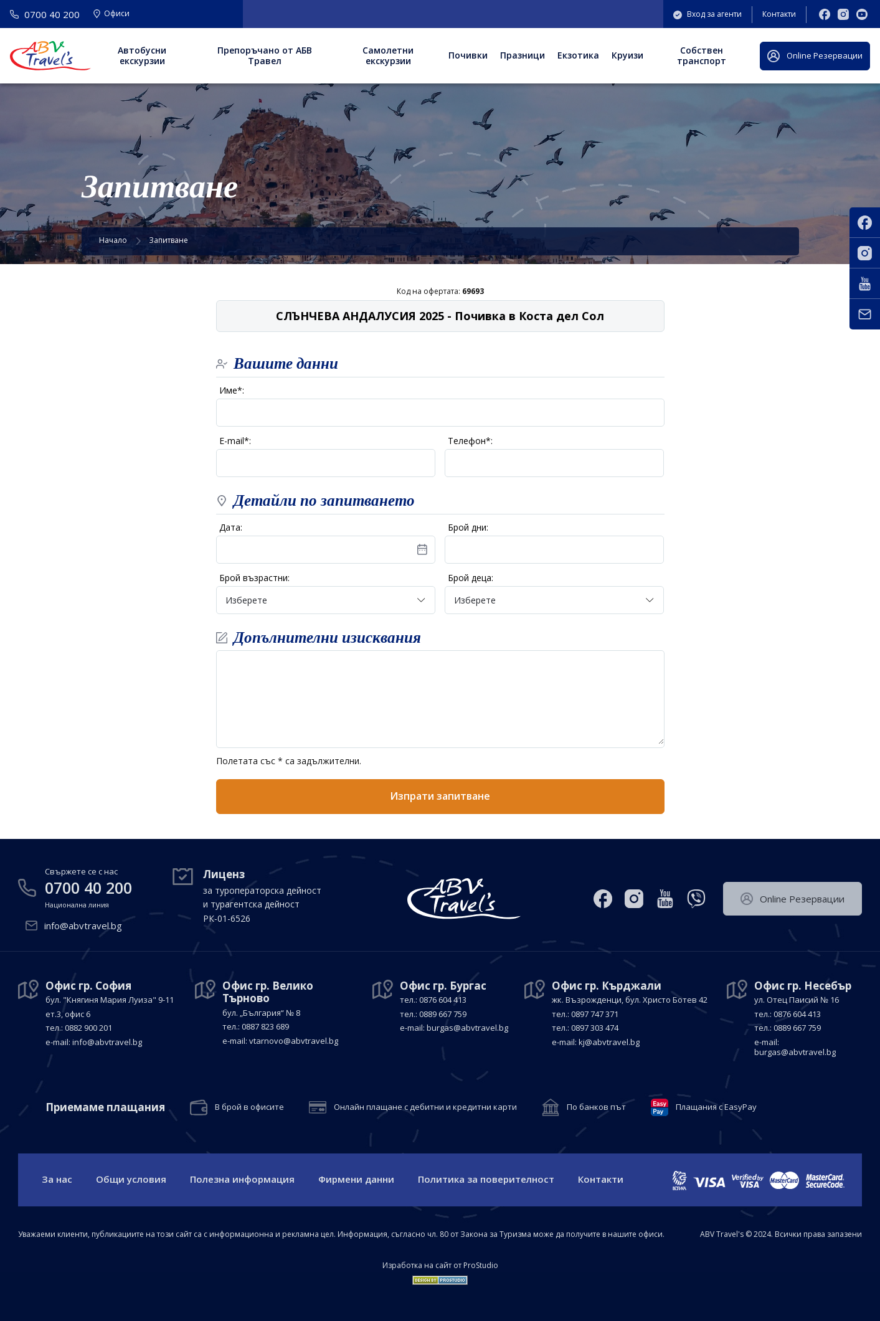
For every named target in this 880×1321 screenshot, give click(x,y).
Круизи (627, 55)
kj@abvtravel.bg (609, 1042)
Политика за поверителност (486, 1179)
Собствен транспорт (701, 55)
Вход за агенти (707, 14)
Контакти (779, 14)
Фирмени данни (356, 1179)
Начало (113, 240)
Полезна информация (242, 1179)
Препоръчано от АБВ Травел (264, 55)
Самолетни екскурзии (388, 55)
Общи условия (131, 1179)
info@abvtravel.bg (83, 925)
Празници (522, 55)
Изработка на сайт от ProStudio (440, 1265)
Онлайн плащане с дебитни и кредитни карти (425, 1107)
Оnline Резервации (815, 56)
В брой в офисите (249, 1107)
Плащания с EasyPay (716, 1107)
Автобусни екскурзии (142, 55)
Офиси (111, 14)
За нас (57, 1179)
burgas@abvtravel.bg (467, 1027)
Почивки (468, 55)
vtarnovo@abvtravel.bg (293, 1040)
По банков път (596, 1107)
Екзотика (578, 55)
